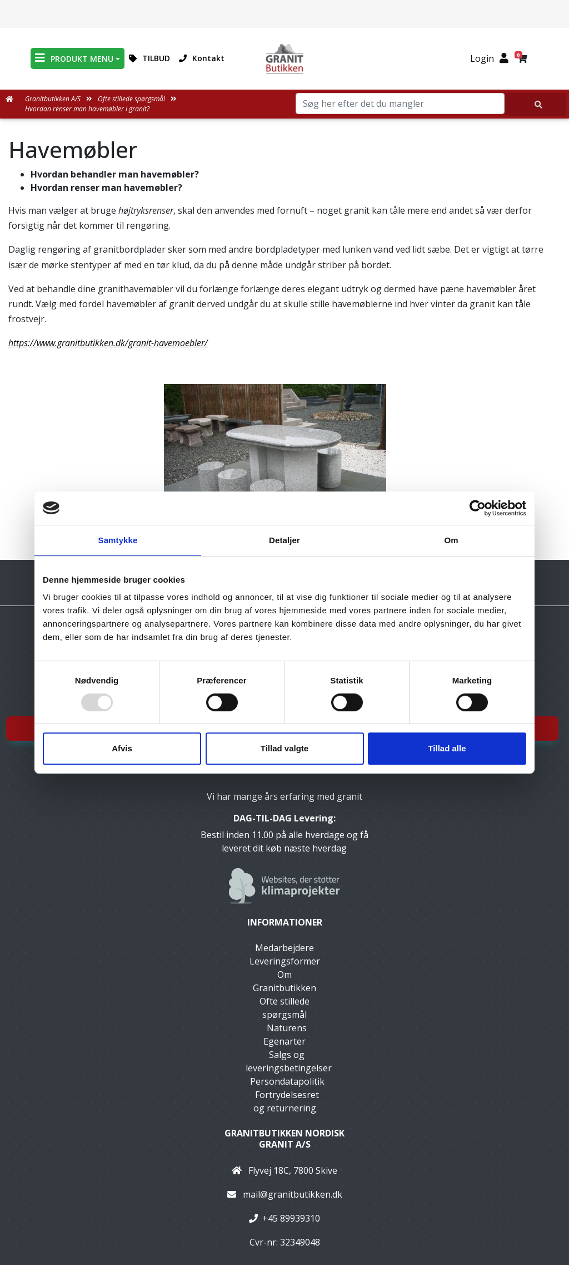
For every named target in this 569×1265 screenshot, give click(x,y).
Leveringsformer (284, 961)
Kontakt (201, 58)
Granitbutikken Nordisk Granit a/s (284, 1138)
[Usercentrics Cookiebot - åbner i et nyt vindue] (477, 508)
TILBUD (149, 58)
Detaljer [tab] (284, 540)
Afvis (122, 748)
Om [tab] (451, 540)
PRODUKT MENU (74, 58)
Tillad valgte (284, 748)
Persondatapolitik (287, 1081)
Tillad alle (447, 748)
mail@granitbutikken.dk (292, 1194)
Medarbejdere (284, 948)
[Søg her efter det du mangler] (535, 104)
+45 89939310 (291, 1218)
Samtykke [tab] (118, 540)
